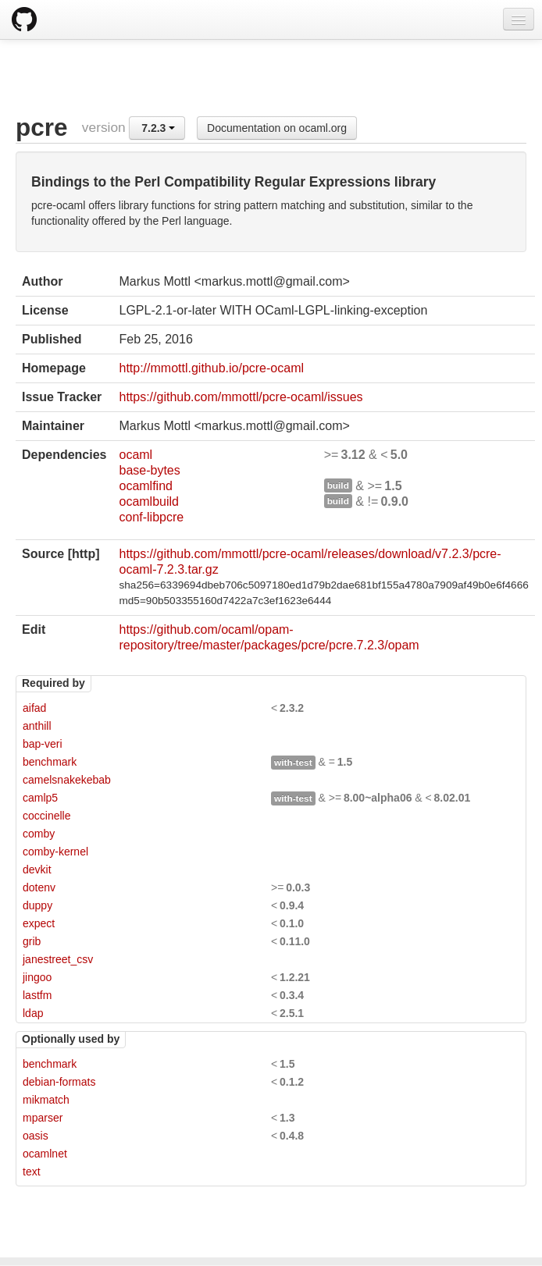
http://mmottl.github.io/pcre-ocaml (211, 368)
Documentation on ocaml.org (277, 128)
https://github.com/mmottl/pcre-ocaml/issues (240, 397)
